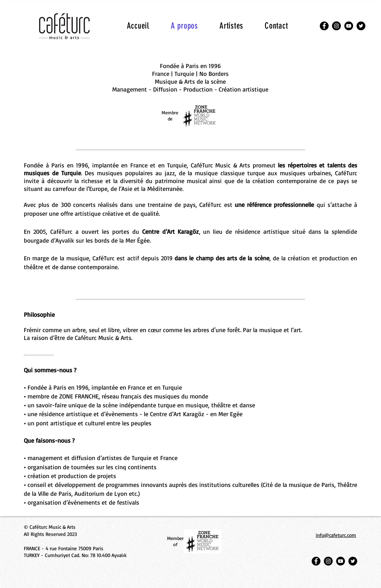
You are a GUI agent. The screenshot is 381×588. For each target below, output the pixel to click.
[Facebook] (324, 25)
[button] (231, 25)
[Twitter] (361, 25)
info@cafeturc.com (336, 535)
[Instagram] (336, 25)
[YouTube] (348, 25)
